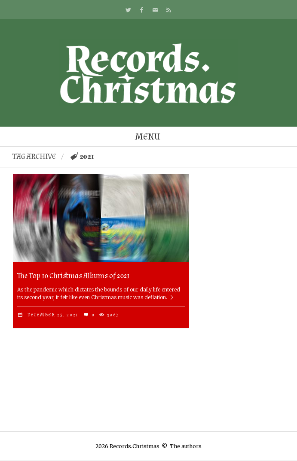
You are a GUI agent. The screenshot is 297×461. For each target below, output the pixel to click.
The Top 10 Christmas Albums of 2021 (73, 276)
